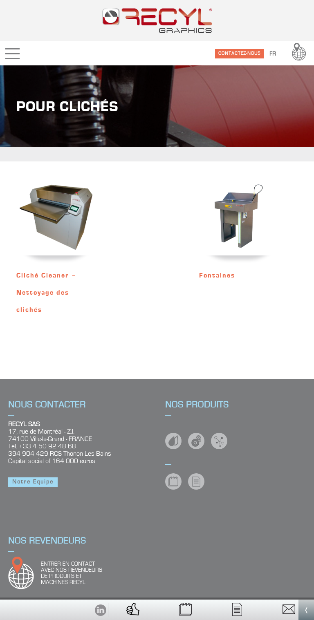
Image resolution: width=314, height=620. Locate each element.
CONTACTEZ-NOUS (239, 53)
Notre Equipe (33, 482)
